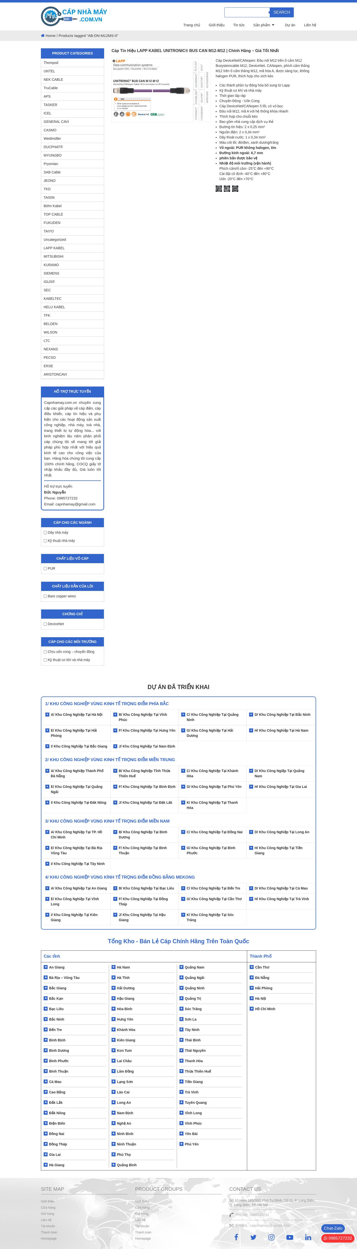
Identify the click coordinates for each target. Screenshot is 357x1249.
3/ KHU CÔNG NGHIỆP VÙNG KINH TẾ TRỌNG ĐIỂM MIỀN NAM (107, 821)
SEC (47, 290)
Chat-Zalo (333, 1228)
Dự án (290, 25)
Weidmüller (52, 138)
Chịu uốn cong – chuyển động (69, 652)
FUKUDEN (52, 223)
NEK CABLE (53, 80)
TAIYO (49, 231)
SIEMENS (51, 273)
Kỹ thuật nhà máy (59, 541)
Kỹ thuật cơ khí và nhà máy (67, 660)
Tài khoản (48, 1226)
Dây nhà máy (56, 532)
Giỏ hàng (47, 1214)
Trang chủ (191, 25)
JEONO (50, 181)
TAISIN (49, 197)
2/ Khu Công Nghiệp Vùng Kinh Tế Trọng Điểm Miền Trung (110, 759)
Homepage (49, 1238)
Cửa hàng (48, 1207)
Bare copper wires (60, 596)
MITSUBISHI (53, 256)
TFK (47, 315)
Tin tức (239, 25)
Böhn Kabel (52, 206)
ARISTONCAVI (55, 374)
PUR (49, 568)
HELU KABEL (54, 307)
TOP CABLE (53, 214)
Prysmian (51, 164)
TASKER (50, 105)
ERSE (48, 366)
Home (51, 35)
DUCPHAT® (53, 147)
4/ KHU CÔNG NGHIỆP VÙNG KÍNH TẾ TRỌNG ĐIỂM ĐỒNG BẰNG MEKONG (120, 877)
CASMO (50, 130)
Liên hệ (310, 25)
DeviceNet (54, 624)
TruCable (51, 88)
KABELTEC (52, 299)
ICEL (47, 113)
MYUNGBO (52, 155)
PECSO (50, 358)
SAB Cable (52, 172)
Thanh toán (49, 1232)
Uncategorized (55, 240)
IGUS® (49, 282)
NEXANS (51, 349)
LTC (47, 341)
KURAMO (51, 265)
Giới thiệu (217, 25)
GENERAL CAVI (56, 122)
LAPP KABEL (54, 248)
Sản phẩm (261, 25)
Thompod (51, 63)
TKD (47, 189)
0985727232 (338, 1238)
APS (47, 96)
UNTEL (49, 71)
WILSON (50, 332)
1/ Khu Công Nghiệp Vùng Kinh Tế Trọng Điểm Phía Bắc (107, 703)
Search (281, 12)
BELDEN (51, 324)
